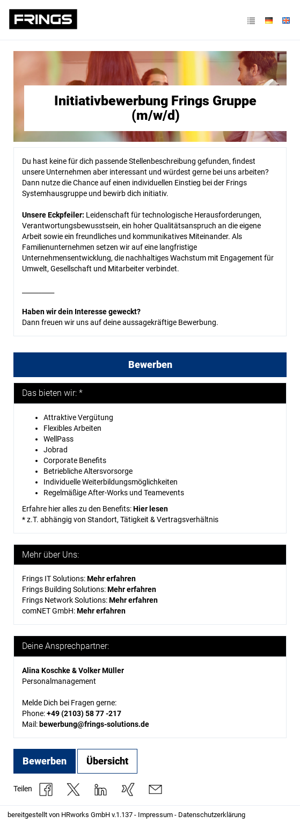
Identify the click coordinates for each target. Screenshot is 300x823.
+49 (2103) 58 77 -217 (84, 713)
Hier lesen (150, 508)
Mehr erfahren (133, 600)
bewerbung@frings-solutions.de (94, 724)
